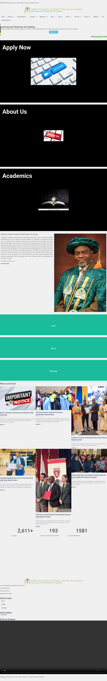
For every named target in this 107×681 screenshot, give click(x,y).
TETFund (77, 16)
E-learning (4, 608)
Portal (3, 601)
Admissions (44, 16)
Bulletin (3, 604)
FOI (103, 16)
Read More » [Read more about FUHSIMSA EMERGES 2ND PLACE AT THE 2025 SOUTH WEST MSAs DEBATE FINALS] (2, 490)
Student (96, 16)
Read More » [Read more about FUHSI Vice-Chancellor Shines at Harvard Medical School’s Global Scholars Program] (38, 526)
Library (68, 16)
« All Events (3, 614)
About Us (11, 16)
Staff (60, 16)
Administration (22, 16)
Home (3, 16)
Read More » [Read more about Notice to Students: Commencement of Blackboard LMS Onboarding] (2, 424)
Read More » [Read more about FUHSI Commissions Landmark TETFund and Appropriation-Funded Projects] (38, 424)
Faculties (33, 16)
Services (87, 16)
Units (53, 16)
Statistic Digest (6, 20)
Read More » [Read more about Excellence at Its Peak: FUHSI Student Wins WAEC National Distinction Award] (73, 448)
